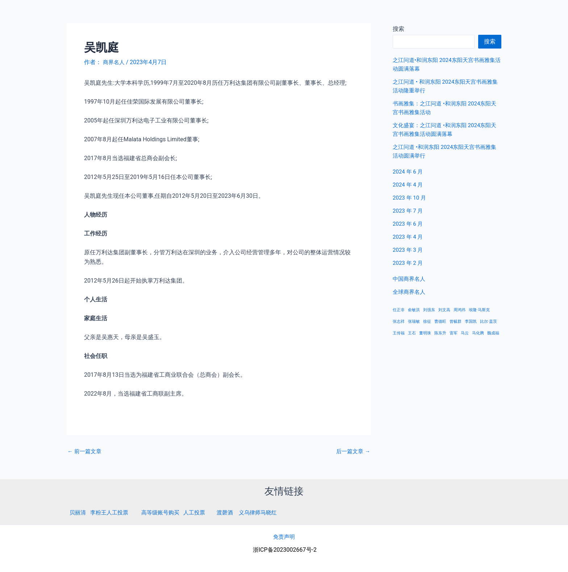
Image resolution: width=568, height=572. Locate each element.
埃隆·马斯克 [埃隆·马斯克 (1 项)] (479, 310)
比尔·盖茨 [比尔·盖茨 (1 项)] (488, 321)
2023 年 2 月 (409, 262)
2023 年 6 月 (409, 223)
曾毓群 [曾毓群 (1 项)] (456, 321)
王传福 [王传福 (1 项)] (399, 333)
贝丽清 (78, 512)
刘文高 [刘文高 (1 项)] (444, 310)
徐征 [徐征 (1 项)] (427, 321)
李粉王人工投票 (111, 512)
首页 (451, 14)
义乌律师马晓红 (267, 512)
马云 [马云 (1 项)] (465, 333)
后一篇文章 (352, 451)
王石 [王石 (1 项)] (412, 333)
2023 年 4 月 (409, 236)
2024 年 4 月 (409, 184)
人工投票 (201, 512)
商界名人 (31, 14)
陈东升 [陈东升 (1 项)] (440, 333)
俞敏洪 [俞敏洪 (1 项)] (414, 310)
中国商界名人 (485, 14)
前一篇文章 (85, 451)
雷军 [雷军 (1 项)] (454, 333)
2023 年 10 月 (410, 197)
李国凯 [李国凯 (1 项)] (471, 321)
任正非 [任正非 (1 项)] (399, 310)
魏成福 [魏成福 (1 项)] (493, 333)
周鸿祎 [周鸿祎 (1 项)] (459, 310)
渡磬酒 (233, 512)
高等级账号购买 (165, 512)
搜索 (490, 41)
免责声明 (284, 536)
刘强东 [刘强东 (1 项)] (429, 310)
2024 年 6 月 (409, 171)
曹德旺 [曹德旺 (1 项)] (440, 321)
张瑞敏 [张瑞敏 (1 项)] (414, 321)
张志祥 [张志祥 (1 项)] (399, 321)
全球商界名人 (532, 14)
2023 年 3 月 (409, 249)
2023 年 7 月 (409, 210)
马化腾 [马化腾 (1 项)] (478, 333)
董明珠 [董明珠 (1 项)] (425, 333)
